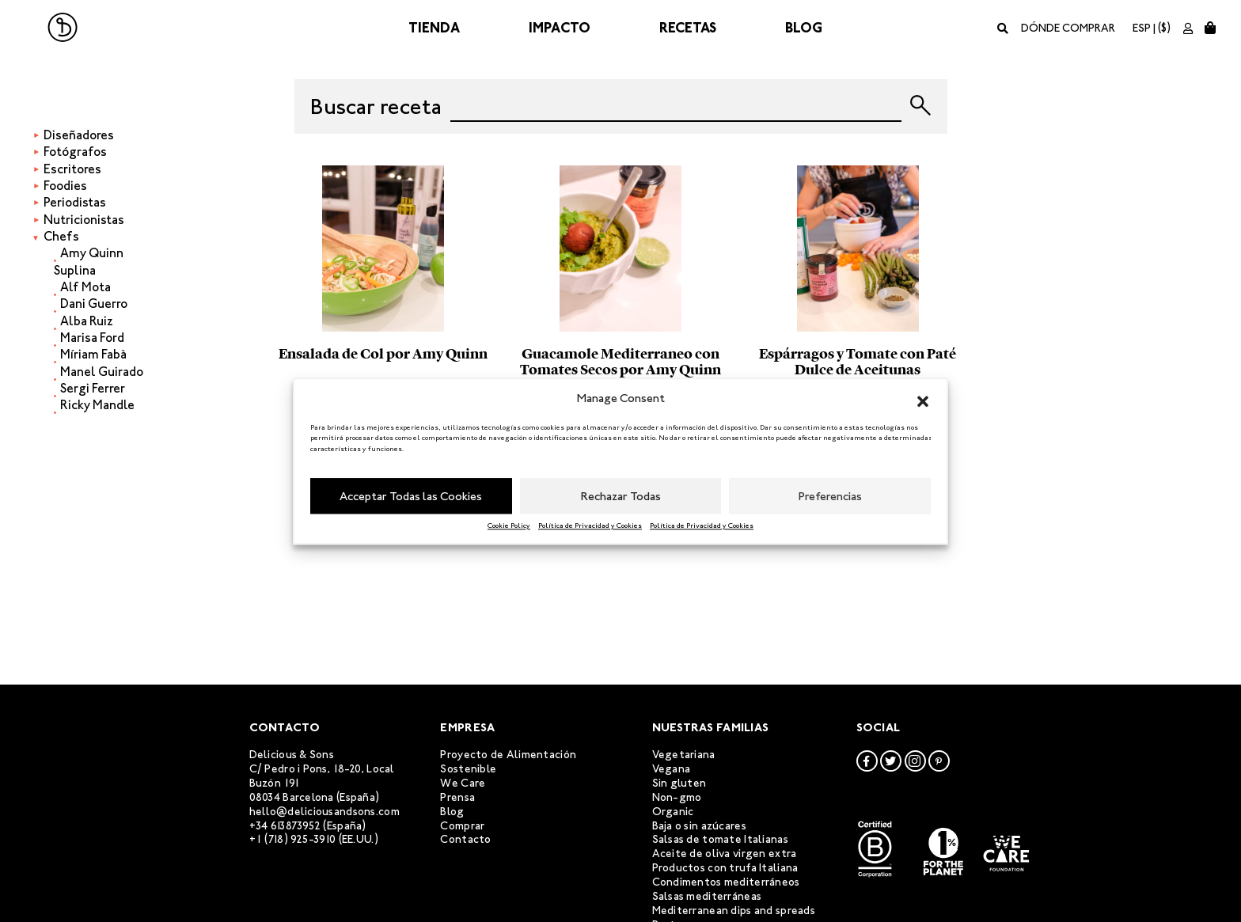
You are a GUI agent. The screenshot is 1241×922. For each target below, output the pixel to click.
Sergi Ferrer (92, 388)
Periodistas (75, 202)
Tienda (434, 27)
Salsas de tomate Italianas (720, 839)
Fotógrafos (75, 151)
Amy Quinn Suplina (88, 261)
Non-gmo (677, 797)
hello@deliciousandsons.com (324, 811)
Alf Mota (85, 286)
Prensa (457, 797)
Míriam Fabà (93, 354)
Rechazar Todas (621, 496)
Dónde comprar (1068, 28)
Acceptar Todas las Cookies (411, 496)
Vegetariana (683, 754)
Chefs (61, 236)
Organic (673, 811)
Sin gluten (679, 783)
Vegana (671, 769)
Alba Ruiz (86, 320)
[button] (923, 399)
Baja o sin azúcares (699, 826)
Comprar (462, 826)
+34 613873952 (285, 826)
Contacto (465, 839)
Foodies (65, 185)
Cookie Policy (509, 525)
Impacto (559, 27)
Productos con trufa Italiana (725, 868)
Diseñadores (79, 134)
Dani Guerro (93, 303)
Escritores (72, 168)
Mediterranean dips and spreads (733, 910)
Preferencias (830, 496)
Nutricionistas (84, 219)
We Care (462, 783)
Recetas (687, 27)
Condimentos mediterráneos (726, 882)
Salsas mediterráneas (707, 896)
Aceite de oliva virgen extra (724, 853)
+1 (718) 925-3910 (292, 839)
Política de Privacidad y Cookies (590, 525)
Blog (803, 27)
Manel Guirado (101, 371)
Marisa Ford (92, 337)
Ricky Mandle (97, 404)
